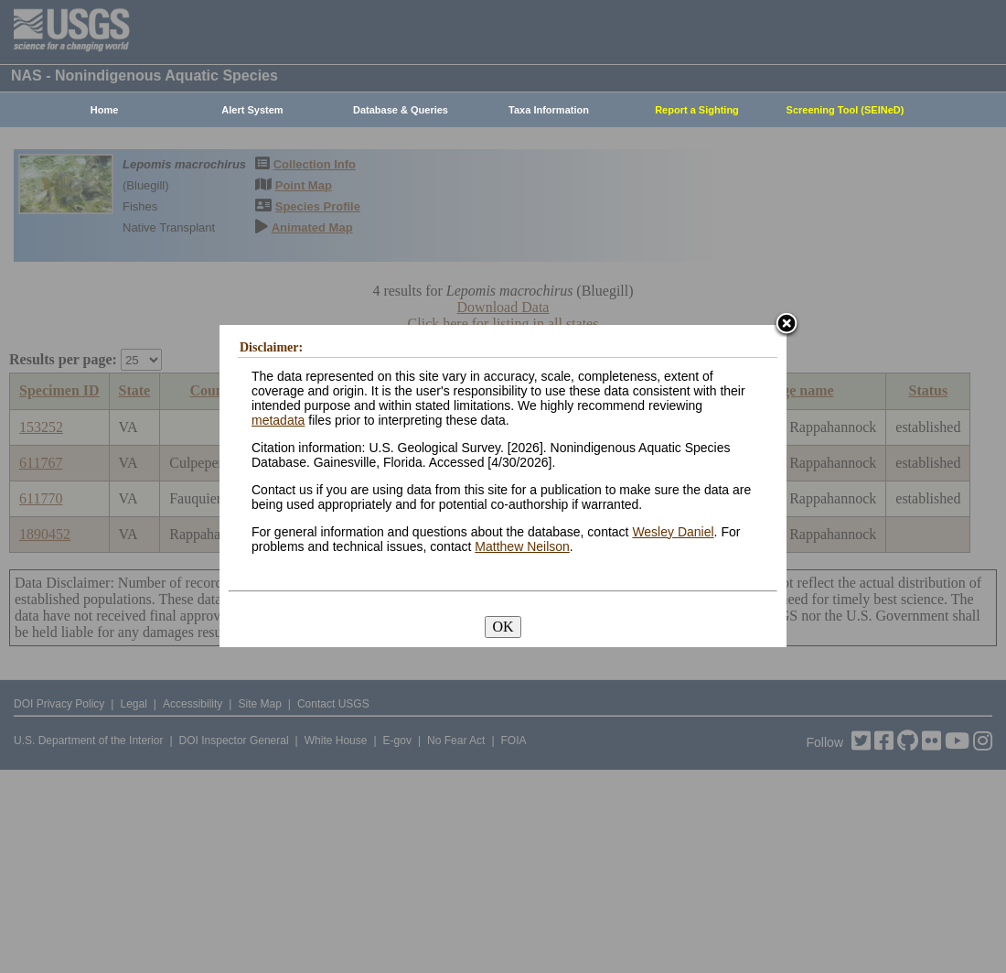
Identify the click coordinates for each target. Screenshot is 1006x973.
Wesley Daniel (672, 531)
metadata (278, 420)
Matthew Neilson (522, 546)
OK (502, 626)
